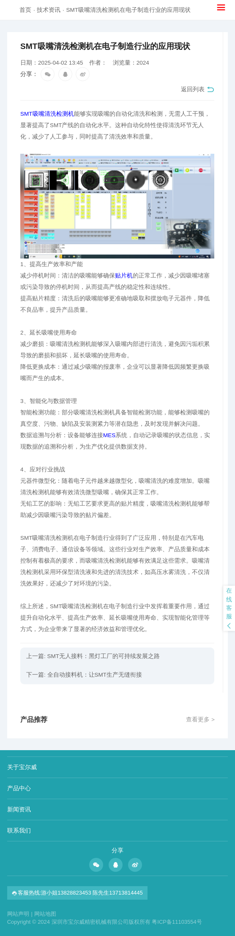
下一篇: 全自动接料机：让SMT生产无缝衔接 (84, 675)
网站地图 (45, 914)
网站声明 (20, 914)
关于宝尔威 (22, 767)
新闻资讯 (19, 809)
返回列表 (197, 89)
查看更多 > (200, 719)
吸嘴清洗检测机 (53, 114)
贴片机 (124, 275)
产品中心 (19, 788)
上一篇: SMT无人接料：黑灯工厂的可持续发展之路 (93, 656)
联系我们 (19, 830)
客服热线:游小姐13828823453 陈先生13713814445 (77, 893)
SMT (26, 114)
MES (109, 435)
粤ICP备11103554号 (177, 922)
